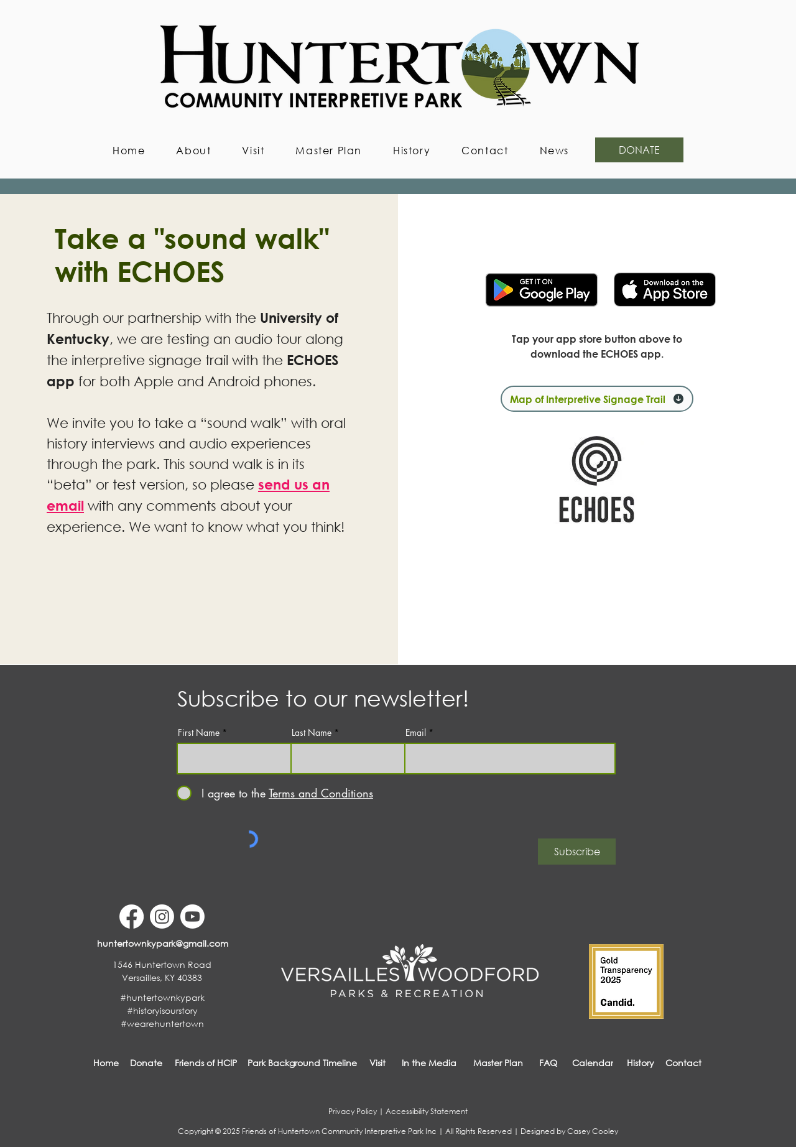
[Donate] (146, 1062)
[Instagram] (162, 916)
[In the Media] (429, 1062)
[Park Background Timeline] (302, 1062)
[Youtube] (192, 916)
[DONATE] (639, 149)
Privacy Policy (352, 1111)
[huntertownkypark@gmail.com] (162, 943)
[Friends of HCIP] (206, 1062)
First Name (199, 732)
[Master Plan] (498, 1062)
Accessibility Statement (427, 1111)
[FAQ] (548, 1062)
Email (415, 732)
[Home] (106, 1062)
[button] (193, 150)
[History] (640, 1062)
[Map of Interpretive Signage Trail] (597, 399)
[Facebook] (131, 916)
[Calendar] (592, 1062)
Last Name (311, 732)
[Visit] (377, 1062)
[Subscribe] (577, 851)
